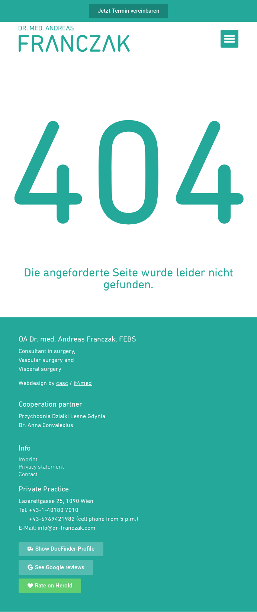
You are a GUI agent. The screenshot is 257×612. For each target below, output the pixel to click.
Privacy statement (41, 467)
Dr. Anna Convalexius (46, 426)
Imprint (28, 460)
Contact (28, 475)
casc (62, 384)
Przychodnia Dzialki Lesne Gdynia (62, 417)
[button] (229, 39)
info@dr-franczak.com (67, 528)
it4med (83, 384)
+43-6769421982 (52, 519)
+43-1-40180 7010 (53, 510)
